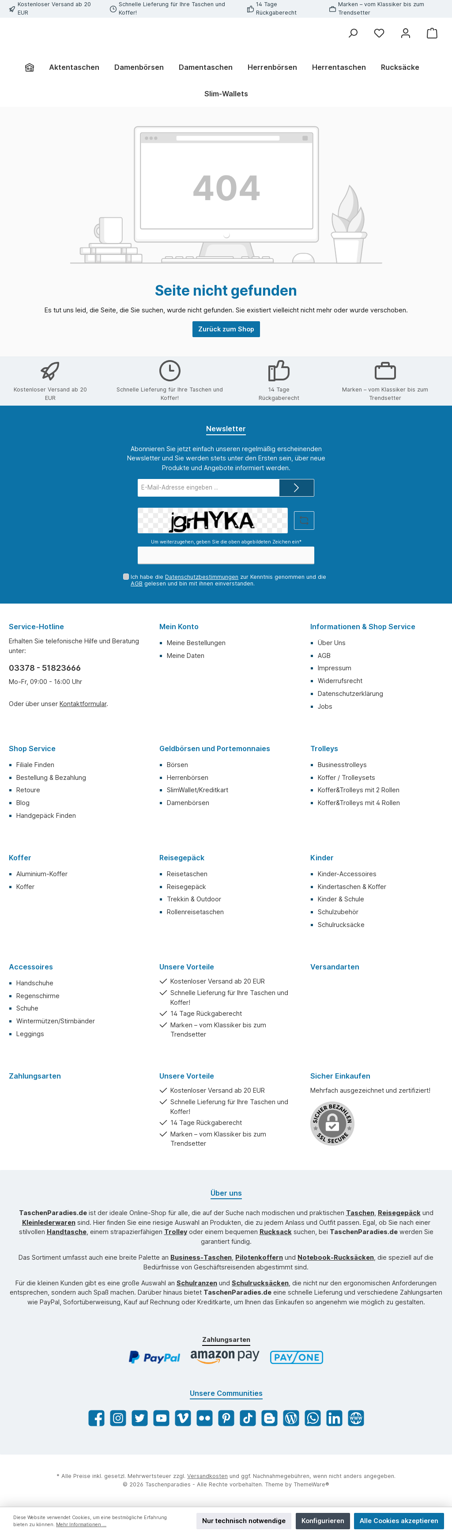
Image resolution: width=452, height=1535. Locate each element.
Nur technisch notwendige (244, 1520)
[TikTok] (248, 1419)
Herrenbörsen (187, 777)
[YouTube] (161, 1419)
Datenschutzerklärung (350, 694)
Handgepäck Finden (46, 815)
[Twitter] (140, 1419)
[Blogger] (269, 1419)
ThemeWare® (311, 1485)
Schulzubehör (338, 912)
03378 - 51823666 (45, 668)
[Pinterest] (226, 1419)
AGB (137, 583)
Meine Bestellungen (196, 642)
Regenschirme (38, 995)
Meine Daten (185, 655)
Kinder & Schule (341, 899)
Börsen (177, 764)
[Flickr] (205, 1419)
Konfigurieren (322, 1520)
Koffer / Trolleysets (346, 777)
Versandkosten (207, 1476)
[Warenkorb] (432, 33)
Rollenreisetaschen (195, 912)
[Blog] (291, 1419)
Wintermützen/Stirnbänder (55, 1021)
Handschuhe (34, 983)
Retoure (28, 790)
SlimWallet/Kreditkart (197, 790)
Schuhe (27, 1008)
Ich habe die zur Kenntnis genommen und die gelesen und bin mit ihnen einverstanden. (228, 580)
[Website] (356, 1419)
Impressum (334, 668)
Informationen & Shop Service (362, 626)
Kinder (322, 857)
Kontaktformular (83, 704)
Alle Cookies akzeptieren (399, 1520)
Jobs (325, 706)
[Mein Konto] (406, 33)
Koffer (20, 857)
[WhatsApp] (313, 1419)
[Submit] (296, 488)
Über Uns (332, 642)
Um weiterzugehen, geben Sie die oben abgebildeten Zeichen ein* (226, 542)
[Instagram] (118, 1419)
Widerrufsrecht (340, 681)
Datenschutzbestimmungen (201, 577)
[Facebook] (96, 1419)
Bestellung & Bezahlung (51, 777)
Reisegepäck (181, 857)
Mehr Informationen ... (81, 1524)
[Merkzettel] (379, 33)
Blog (23, 803)
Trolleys (324, 748)
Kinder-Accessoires (347, 874)
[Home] (33, 86)
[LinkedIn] (334, 1419)
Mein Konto (179, 626)
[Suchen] (353, 33)
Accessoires (31, 966)
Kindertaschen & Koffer (352, 886)
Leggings (30, 1034)
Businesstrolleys (342, 764)
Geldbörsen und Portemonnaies (214, 748)
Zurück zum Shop (226, 348)
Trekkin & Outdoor (194, 899)
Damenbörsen (188, 803)
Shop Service (32, 748)
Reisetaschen (187, 874)
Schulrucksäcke (341, 924)
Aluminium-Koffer (42, 874)
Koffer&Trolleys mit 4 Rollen (359, 803)
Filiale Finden (35, 764)
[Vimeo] (183, 1419)
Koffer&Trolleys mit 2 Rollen (358, 790)
